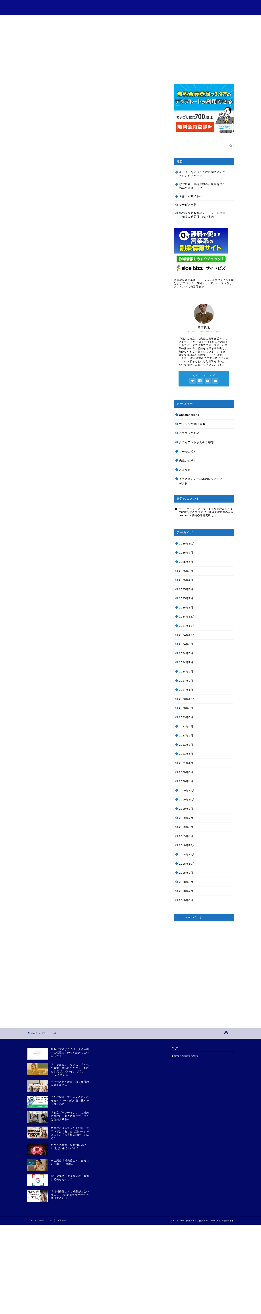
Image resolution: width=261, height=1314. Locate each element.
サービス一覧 (89, 20)
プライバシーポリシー (41, 1220)
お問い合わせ (213, 20)
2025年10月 (187, 543)
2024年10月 (187, 634)
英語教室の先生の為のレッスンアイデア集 (202, 481)
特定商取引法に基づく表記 (172, 21)
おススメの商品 (189, 433)
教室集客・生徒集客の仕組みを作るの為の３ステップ (202, 186)
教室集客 (185, 469)
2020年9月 (186, 772)
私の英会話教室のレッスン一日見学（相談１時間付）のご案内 (202, 214)
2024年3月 (186, 680)
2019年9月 (186, 808)
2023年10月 (187, 698)
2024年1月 (186, 689)
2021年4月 (186, 762)
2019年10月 (187, 799)
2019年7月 (186, 817)
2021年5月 (186, 753)
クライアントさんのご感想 (130, 21)
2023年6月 (186, 726)
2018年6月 (186, 900)
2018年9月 (186, 872)
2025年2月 (186, 598)
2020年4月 (186, 781)
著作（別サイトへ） (192, 196)
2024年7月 (186, 662)
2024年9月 (186, 644)
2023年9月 (186, 708)
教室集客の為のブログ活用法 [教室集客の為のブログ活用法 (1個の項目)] (186, 1056)
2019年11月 (187, 790)
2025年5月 (186, 570)
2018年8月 (186, 881)
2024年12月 (187, 616)
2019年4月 (186, 836)
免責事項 (61, 1220)
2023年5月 (186, 735)
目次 (48, 20)
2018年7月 (186, 890)
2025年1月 (186, 607)
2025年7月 (186, 552)
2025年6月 (186, 561)
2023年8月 (186, 717)
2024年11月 (187, 625)
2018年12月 (187, 845)
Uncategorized (189, 414)
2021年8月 (186, 744)
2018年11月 (187, 854)
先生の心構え (187, 460)
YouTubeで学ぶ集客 (192, 424)
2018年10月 (187, 863)
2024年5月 (186, 671)
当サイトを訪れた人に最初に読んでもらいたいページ (202, 173)
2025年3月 (186, 589)
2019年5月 (186, 826)
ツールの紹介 (187, 451)
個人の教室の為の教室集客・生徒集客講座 (130, 7)
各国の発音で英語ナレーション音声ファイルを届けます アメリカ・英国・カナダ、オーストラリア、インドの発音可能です (204, 283)
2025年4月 (186, 580)
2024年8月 (186, 653)
